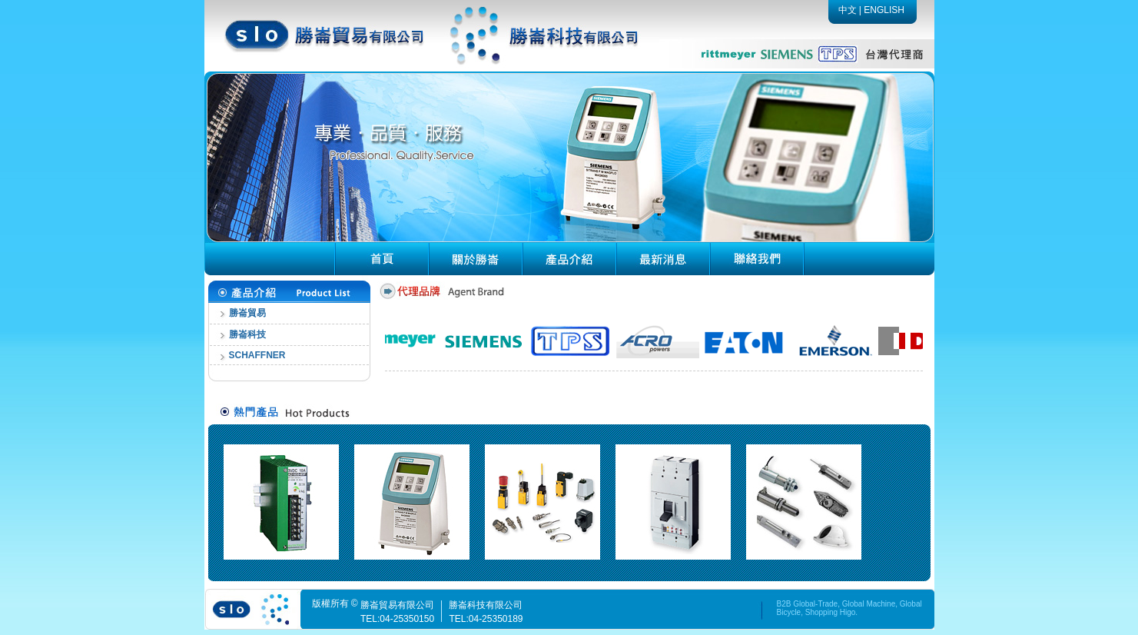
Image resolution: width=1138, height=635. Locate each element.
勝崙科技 (247, 334)
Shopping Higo (830, 612)
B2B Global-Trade (807, 604)
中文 (847, 10)
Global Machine (868, 604)
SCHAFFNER (257, 355)
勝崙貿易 (247, 313)
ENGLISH (884, 10)
